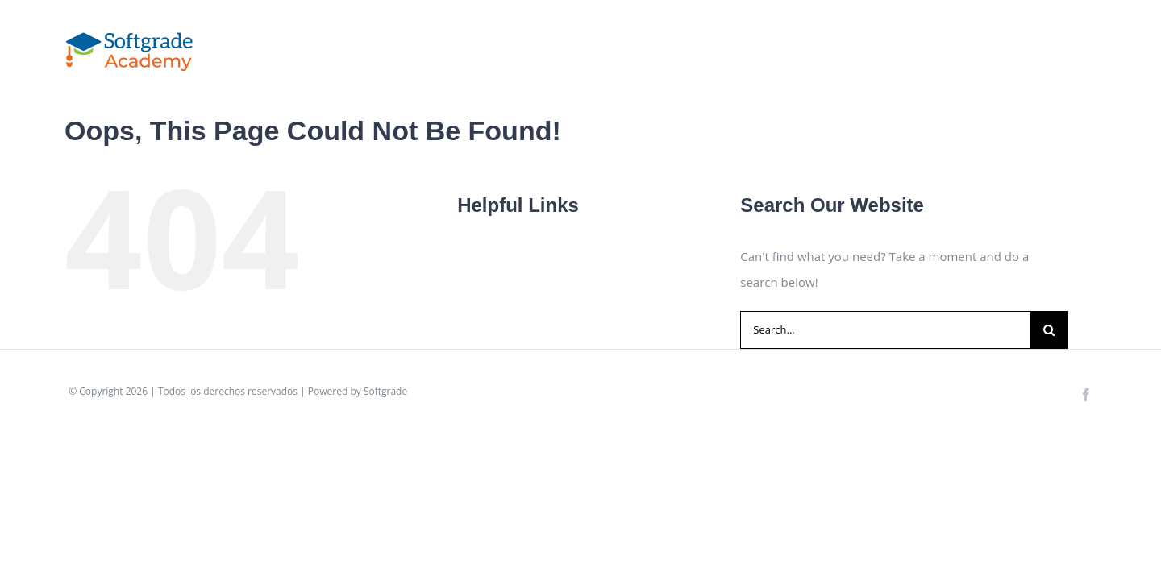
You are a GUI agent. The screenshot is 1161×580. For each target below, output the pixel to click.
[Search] (1049, 330)
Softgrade (385, 391)
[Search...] (885, 330)
